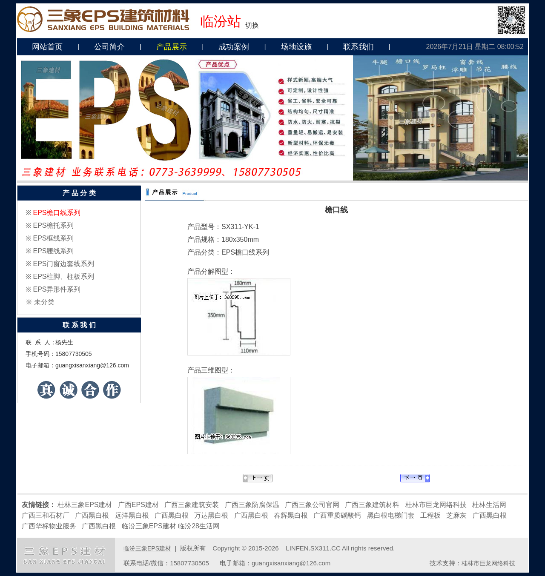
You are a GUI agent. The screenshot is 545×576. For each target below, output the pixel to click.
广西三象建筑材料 (372, 504)
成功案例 (233, 47)
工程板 (430, 515)
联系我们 (358, 47)
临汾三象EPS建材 (149, 526)
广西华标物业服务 (49, 526)
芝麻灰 (456, 515)
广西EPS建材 (138, 504)
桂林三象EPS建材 (84, 504)
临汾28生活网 (199, 526)
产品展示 (171, 47)
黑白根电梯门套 (391, 515)
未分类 (44, 302)
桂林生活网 (489, 504)
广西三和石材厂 (45, 515)
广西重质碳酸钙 (337, 515)
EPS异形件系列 (56, 289)
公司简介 (109, 47)
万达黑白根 (211, 515)
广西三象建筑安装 (191, 504)
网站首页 (47, 47)
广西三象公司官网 (312, 504)
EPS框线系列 (53, 238)
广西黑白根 (92, 515)
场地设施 (296, 47)
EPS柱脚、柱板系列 (63, 276)
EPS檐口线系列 (56, 212)
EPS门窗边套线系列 (63, 263)
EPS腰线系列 (53, 251)
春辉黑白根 (291, 515)
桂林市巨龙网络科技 (436, 504)
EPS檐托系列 (53, 225)
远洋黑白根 (132, 515)
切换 (252, 25)
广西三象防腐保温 (252, 504)
